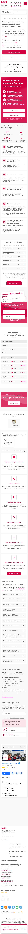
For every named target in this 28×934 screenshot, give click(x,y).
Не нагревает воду (5, 365)
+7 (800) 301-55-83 (16, 2)
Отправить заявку (14, 115)
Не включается (4, 368)
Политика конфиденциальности (14, 919)
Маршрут (6, 773)
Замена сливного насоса (7, 256)
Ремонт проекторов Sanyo (16, 856)
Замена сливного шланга (8, 260)
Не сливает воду (4, 361)
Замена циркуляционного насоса (8, 268)
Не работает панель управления (5, 377)
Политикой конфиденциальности (17, 718)
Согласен (23, 929)
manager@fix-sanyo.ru (7, 881)
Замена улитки (6, 264)
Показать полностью (7, 697)
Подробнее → (23, 361)
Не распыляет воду (5, 381)
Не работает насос (5, 372)
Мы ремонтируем (6, 12)
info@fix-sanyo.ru (5, 878)
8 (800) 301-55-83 (5, 874)
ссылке (7, 840)
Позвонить (20, 12)
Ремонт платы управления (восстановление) (8, 248)
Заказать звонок (14, 403)
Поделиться (2, 907)
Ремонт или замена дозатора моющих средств (8, 253)
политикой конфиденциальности (16, 320)
